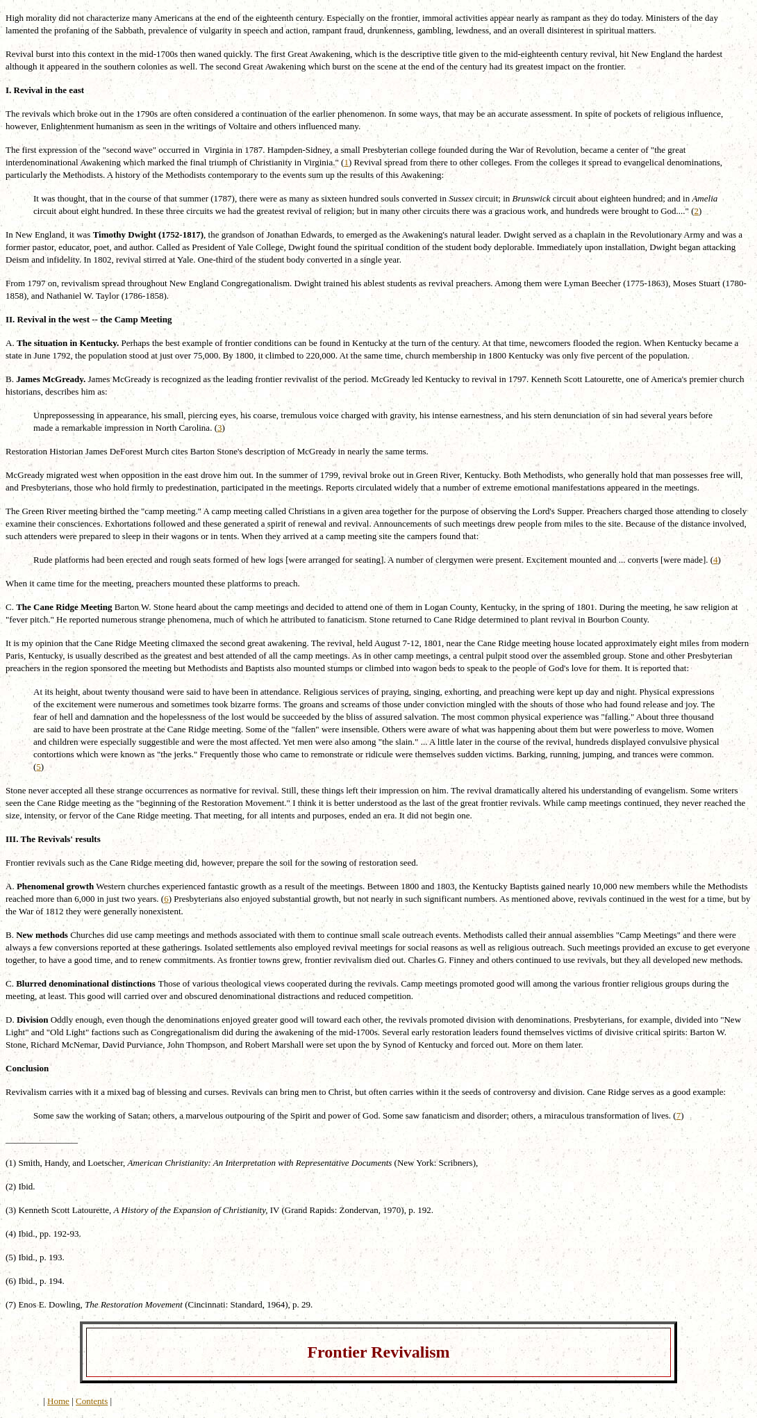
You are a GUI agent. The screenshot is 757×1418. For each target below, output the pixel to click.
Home (58, 1401)
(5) (11, 1257)
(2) (11, 1186)
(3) (11, 1210)
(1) (11, 1162)
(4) (11, 1233)
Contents (92, 1401)
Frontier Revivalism (378, 1352)
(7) (11, 1304)
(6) (11, 1281)
